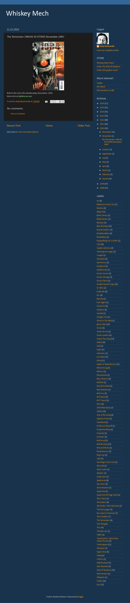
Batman (100, 208)
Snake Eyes (101, 477)
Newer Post (14, 125)
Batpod (100, 212)
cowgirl (100, 255)
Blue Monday (102, 226)
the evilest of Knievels (106, 513)
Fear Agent (101, 303)
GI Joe (99, 328)
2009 (102, 184)
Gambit (100, 313)
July (104, 158)
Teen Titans (101, 499)
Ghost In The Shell (104, 321)
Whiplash (101, 577)
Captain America (104, 248)
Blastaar (100, 223)
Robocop (100, 455)
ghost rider (101, 324)
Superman (101, 491)
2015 (102, 108)
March (105, 170)
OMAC (99, 411)
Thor (99, 528)
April (104, 166)
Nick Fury (100, 393)
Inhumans (101, 353)
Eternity (100, 299)
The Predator (102, 517)
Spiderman (101, 480)
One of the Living (104, 415)
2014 (102, 112)
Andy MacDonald (107, 46)
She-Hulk (100, 466)
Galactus (100, 310)
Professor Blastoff (104, 426)
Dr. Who (100, 288)
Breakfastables (103, 234)
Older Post (84, 125)
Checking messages (105, 252)
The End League (103, 510)
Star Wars (101, 484)
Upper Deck (101, 552)
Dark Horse (101, 263)
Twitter (100, 83)
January (105, 179)
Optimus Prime (103, 419)
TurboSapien (102, 545)
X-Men (99, 581)
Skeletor (100, 473)
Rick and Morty (103, 448)
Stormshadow (103, 488)
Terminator (101, 502)
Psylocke (100, 433)
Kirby (99, 361)
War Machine (102, 567)
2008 (102, 188)
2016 (102, 104)
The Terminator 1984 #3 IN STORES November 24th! (112, 142)
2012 (102, 120)
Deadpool (101, 266)
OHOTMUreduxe (103, 408)
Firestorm (101, 306)
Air (98, 201)
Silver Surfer (102, 470)
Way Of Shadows (104, 570)
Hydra (99, 350)
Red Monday (102, 444)
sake (99, 459)
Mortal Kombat (103, 386)
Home (49, 125)
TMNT (99, 535)
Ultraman (101, 548)
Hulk (98, 346)
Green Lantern (103, 335)
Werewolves (102, 574)
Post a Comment (18, 114)
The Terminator (103, 520)
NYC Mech (101, 87)
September (107, 154)
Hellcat (99, 342)
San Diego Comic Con (106, 462)
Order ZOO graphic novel (107, 70)
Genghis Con (102, 317)
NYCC (99, 404)
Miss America (102, 379)
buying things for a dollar (107, 241)
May (104, 162)
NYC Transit (101, 401)
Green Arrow (102, 332)
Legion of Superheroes (106, 364)
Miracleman (102, 375)
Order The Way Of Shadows (108, 67)
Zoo (98, 585)
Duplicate (101, 292)
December (107, 132)
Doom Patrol (102, 281)
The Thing (101, 524)
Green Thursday (103, 339)
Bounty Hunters (103, 230)
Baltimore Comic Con (106, 205)
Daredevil (101, 259)
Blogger (80, 597)
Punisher (100, 437)
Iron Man (100, 357)
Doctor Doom (102, 274)
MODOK (100, 382)
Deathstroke (102, 270)
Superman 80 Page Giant (107, 495)
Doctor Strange (103, 277)
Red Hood (101, 441)
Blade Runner (102, 219)
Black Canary (102, 215)
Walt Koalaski (102, 563)
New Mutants (102, 390)
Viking (99, 556)
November (107, 136)
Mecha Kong (102, 368)
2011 (102, 124)
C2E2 (99, 244)
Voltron (100, 559)
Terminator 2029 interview (108, 506)
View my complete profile (108, 50)
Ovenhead (101, 422)
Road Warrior (102, 452)
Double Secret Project (106, 284)
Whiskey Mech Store (105, 63)
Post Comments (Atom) (28, 132)
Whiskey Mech (27, 13)
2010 (102, 128)
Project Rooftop (103, 430)
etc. (98, 295)
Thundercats (102, 531)
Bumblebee (101, 237)
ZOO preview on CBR (105, 90)
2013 (102, 116)
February (106, 175)
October (106, 150)
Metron (100, 372)
